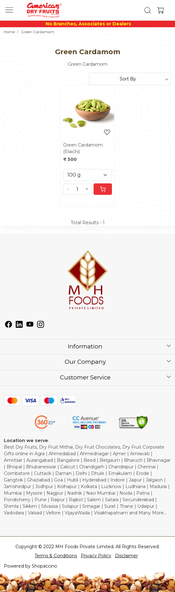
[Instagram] (40, 325)
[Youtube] (30, 325)
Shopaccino (44, 566)
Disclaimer (126, 556)
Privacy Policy (96, 556)
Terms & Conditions (56, 556)
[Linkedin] (19, 325)
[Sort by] (130, 79)
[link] (148, 10)
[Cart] (103, 189)
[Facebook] (8, 325)
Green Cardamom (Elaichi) (83, 148)
